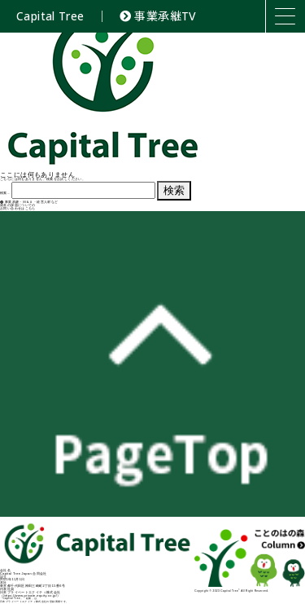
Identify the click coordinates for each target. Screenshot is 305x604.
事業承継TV (158, 16)
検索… (5, 193)
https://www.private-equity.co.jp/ (30, 595)
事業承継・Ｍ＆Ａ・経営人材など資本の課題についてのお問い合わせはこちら (29, 205)
